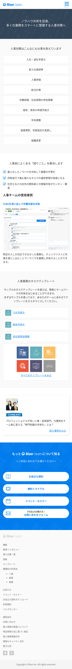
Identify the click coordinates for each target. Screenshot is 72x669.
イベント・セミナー (12, 594)
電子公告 (7, 645)
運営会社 (7, 616)
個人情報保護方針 (11, 636)
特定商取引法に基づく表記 (15, 631)
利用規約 (7, 604)
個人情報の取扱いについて (15, 626)
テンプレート (9, 563)
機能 (5, 544)
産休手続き (19, 324)
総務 (11, 581)
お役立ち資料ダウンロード (15, 599)
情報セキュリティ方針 (13, 641)
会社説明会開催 (21, 336)
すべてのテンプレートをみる (36, 375)
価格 (5, 559)
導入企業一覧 (9, 554)
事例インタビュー (11, 549)
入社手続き (19, 312)
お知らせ (7, 589)
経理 (11, 577)
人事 (11, 573)
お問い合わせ (9, 621)
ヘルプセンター (10, 609)
